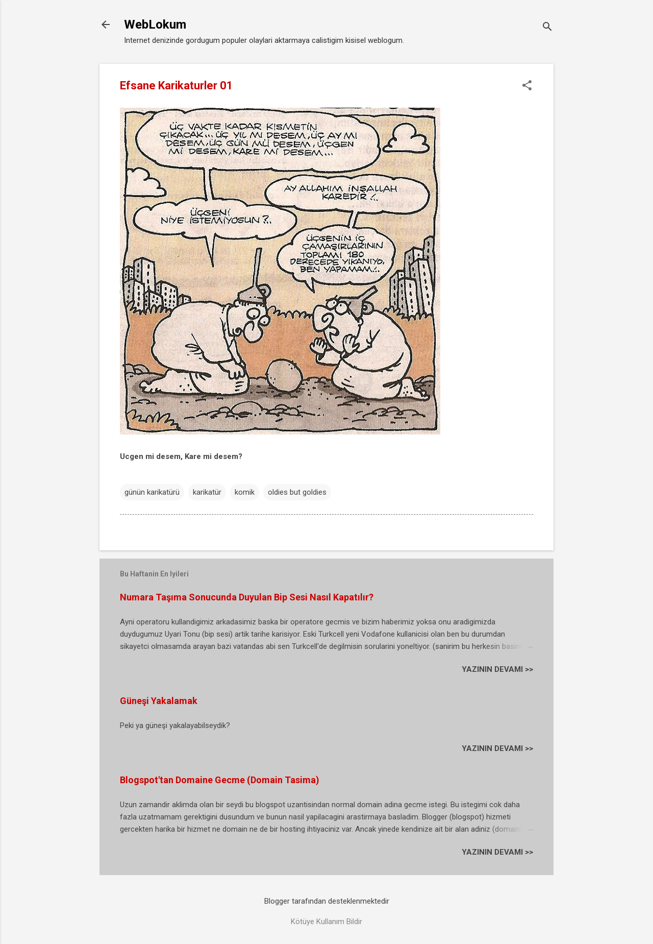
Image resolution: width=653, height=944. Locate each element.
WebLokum (155, 24)
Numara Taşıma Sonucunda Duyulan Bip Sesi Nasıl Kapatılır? (246, 597)
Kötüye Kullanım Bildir (326, 921)
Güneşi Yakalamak (158, 700)
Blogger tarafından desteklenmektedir (326, 901)
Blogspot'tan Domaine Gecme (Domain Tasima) (219, 779)
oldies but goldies (297, 492)
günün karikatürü (152, 492)
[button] (527, 86)
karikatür (207, 492)
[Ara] (547, 27)
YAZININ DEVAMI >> (497, 669)
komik (245, 492)
